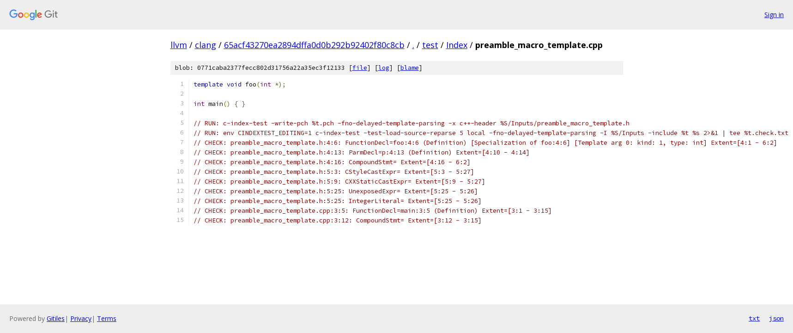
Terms (106, 318)
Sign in (774, 14)
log (383, 68)
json (776, 318)
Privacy (80, 318)
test (430, 44)
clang (205, 44)
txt (754, 318)
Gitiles (56, 318)
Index (456, 44)
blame (409, 68)
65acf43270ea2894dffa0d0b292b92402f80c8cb (314, 44)
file (359, 68)
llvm (178, 44)
